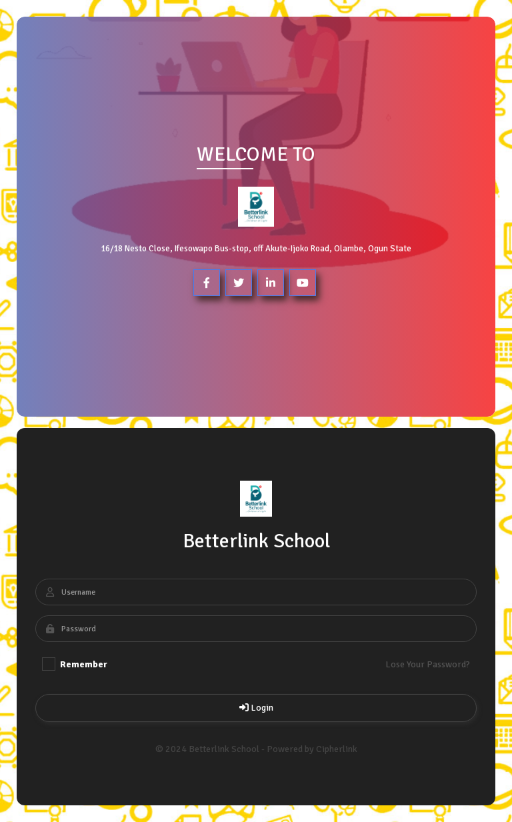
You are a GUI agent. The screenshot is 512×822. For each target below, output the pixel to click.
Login (256, 707)
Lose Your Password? (427, 664)
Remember (74, 664)
